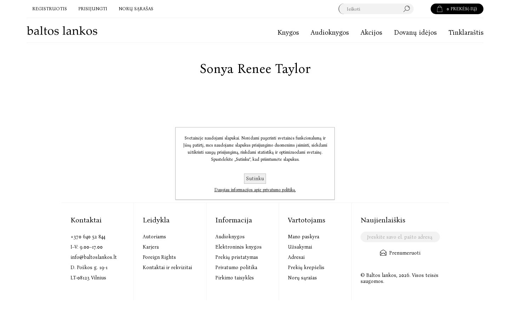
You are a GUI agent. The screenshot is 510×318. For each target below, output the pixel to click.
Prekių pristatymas (236, 257)
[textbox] (376, 9)
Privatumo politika (236, 268)
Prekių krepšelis (306, 268)
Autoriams (154, 237)
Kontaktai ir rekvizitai (167, 268)
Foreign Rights (159, 257)
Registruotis (49, 8)
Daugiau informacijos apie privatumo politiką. (255, 189)
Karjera (151, 247)
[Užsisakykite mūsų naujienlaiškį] (400, 237)
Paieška (421, 9)
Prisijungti (92, 8)
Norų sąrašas (302, 278)
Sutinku (255, 179)
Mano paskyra (303, 237)
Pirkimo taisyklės (234, 278)
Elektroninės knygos (238, 247)
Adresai (296, 257)
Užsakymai (300, 247)
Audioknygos (230, 237)
